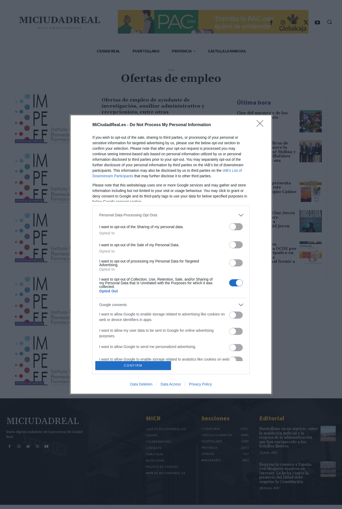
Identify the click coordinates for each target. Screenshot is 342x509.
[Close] (262, 125)
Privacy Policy (200, 384)
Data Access (171, 384)
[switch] (236, 226)
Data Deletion (141, 384)
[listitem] (171, 215)
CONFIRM (133, 366)
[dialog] (171, 254)
